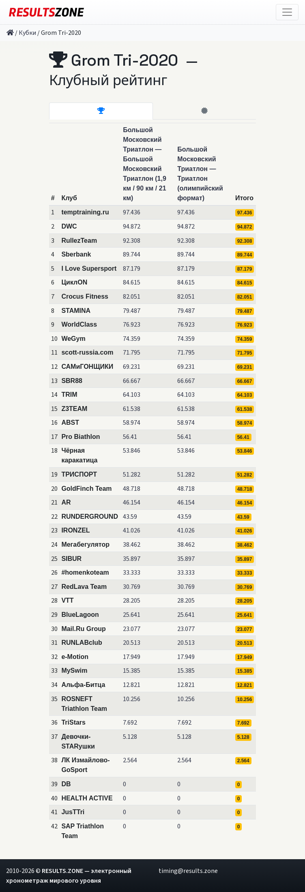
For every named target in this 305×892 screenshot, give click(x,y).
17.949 (131, 656)
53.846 (131, 450)
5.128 (130, 736)
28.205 (131, 600)
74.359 (131, 338)
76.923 (131, 324)
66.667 (131, 380)
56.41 (130, 436)
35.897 (131, 558)
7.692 (130, 722)
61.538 (131, 408)
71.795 (131, 352)
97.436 (131, 212)
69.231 (131, 366)
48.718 (131, 488)
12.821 (131, 684)
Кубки (27, 32)
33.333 (131, 572)
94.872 (131, 226)
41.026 (131, 530)
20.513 (131, 642)
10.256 (131, 699)
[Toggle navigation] (287, 12)
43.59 (130, 516)
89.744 (131, 254)
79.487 (131, 310)
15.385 (131, 670)
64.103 (131, 394)
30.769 (131, 586)
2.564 (130, 760)
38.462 (131, 544)
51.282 (131, 474)
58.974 (131, 422)
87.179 (131, 268)
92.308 (131, 240)
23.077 (131, 629)
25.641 (131, 614)
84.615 (131, 282)
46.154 (131, 502)
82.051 (131, 296)
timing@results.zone (188, 870)
